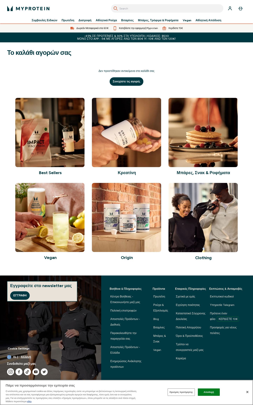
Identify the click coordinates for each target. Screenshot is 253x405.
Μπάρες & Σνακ (159, 338)
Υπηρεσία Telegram (222, 305)
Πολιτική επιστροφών (123, 310)
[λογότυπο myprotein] (28, 8)
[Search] (115, 8)
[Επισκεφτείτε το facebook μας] (18, 371)
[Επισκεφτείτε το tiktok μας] (27, 371)
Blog (156, 319)
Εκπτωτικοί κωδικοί (222, 296)
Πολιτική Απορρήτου (188, 327)
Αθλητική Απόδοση (208, 20)
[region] (126, 392)
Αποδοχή (209, 392)
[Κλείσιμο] (247, 392)
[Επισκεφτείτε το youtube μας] (35, 371)
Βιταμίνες (127, 20)
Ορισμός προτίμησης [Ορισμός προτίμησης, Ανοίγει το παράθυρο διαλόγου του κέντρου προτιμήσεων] (181, 392)
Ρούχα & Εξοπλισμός (160, 307)
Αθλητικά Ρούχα (106, 20)
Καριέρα (181, 358)
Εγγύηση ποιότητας (188, 305)
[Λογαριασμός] (230, 8)
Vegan (187, 20)
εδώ (29, 401)
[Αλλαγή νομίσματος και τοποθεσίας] (50, 357)
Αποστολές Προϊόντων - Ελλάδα (125, 349)
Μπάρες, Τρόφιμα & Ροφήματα (158, 20)
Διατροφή (85, 20)
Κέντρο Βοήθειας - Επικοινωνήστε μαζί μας (125, 299)
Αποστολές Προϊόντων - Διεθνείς (125, 321)
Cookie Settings (19, 348)
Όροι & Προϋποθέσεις (189, 336)
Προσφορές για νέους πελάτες (223, 330)
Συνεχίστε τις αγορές (126, 81)
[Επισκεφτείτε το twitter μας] (44, 371)
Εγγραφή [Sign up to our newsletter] (20, 295)
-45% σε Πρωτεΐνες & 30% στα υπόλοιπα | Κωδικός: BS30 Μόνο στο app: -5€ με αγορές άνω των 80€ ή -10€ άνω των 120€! (126, 37)
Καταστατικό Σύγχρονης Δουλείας (191, 316)
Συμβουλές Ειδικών (44, 20)
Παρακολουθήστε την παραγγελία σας (123, 335)
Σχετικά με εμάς (185, 296)
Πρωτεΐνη (67, 20)
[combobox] (167, 8)
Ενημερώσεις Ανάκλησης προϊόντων (125, 363)
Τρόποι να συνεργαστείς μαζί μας (190, 347)
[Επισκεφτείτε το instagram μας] (10, 371)
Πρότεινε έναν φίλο (224, 317)
